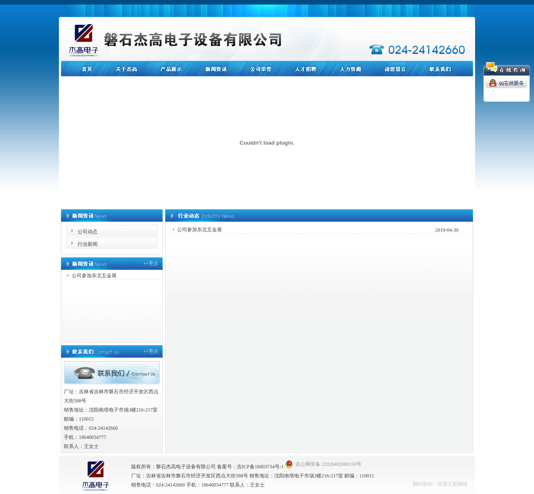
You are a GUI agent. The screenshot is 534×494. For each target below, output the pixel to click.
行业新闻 (88, 244)
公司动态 (88, 232)
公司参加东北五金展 (94, 275)
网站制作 (423, 484)
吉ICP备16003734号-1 (260, 467)
